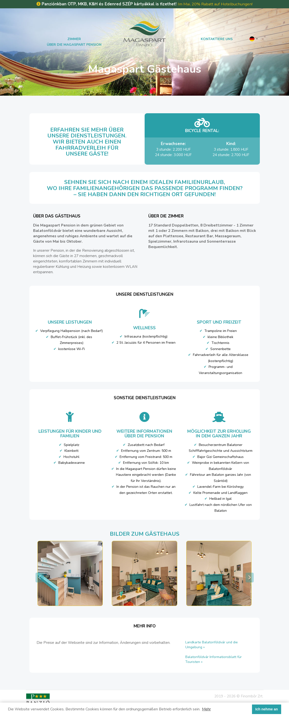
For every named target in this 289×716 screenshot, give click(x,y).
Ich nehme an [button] (266, 709)
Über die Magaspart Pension (74, 44)
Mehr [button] (206, 709)
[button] (253, 39)
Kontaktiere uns (217, 39)
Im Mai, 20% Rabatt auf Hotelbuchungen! (215, 4)
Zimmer (74, 39)
